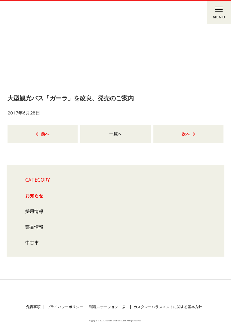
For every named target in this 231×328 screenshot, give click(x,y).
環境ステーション (103, 306)
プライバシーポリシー (65, 306)
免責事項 (33, 306)
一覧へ (115, 134)
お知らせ (34, 195)
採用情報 (34, 211)
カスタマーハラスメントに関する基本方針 (168, 306)
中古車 (32, 242)
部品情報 (34, 227)
